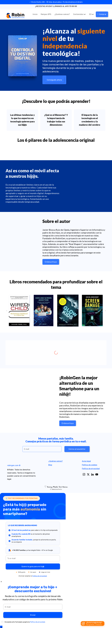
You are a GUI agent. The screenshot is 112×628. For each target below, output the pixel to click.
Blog (50, 465)
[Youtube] (97, 474)
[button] (6, 310)
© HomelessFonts (56, 489)
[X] (88, 474)
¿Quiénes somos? (55, 461)
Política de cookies (89, 465)
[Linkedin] (92, 474)
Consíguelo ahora (54, 80)
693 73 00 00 (71, 6)
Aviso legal (86, 461)
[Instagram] (84, 474)
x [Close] (1, 581)
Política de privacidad (91, 469)
